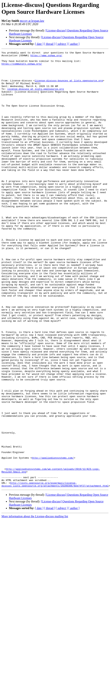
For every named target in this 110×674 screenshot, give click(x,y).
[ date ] (39, 43)
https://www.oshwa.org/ (46, 56)
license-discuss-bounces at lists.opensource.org (69, 86)
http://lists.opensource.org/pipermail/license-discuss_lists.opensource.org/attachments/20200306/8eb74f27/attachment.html (55, 571)
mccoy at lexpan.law (32, 20)
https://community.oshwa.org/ (21, 66)
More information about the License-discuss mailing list (34, 603)
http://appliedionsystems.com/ (53, 539)
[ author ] (74, 43)
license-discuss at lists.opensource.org (35, 96)
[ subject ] (62, 43)
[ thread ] (49, 43)
